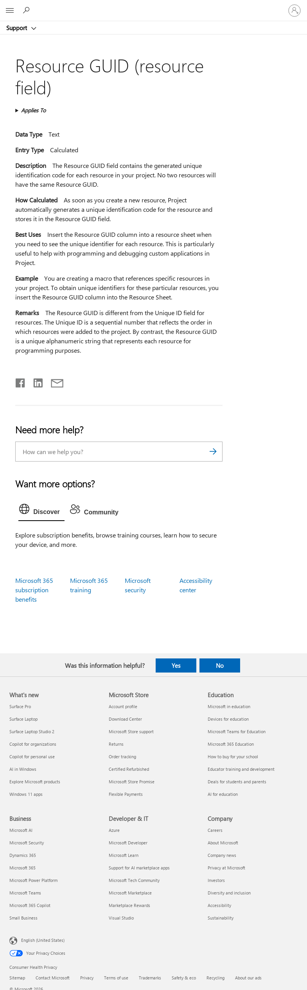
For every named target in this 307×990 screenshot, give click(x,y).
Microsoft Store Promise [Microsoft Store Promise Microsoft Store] (131, 781)
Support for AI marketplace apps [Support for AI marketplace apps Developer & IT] (139, 868)
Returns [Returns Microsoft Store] (116, 744)
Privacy (86, 978)
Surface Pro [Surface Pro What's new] (20, 706)
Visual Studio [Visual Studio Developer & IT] (121, 918)
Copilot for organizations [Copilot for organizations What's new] (32, 744)
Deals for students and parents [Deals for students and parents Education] (237, 781)
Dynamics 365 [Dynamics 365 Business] (22, 855)
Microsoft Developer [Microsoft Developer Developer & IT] (128, 843)
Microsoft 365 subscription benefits (34, 589)
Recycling (215, 978)
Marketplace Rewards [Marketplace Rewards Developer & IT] (129, 905)
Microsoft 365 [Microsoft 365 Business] (22, 868)
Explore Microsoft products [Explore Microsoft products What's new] (34, 781)
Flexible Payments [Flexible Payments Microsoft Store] (126, 794)
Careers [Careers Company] (215, 830)
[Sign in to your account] (294, 10)
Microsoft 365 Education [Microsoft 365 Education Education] (231, 744)
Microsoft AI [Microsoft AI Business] (20, 830)
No (220, 665)
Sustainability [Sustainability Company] (220, 918)
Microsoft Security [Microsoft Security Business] (26, 843)
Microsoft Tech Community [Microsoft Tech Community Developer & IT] (134, 880)
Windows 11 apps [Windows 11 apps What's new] (26, 794)
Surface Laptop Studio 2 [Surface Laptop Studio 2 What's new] (31, 731)
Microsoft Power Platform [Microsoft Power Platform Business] (33, 880)
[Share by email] (53, 381)
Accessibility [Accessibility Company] (219, 905)
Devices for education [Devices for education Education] (228, 719)
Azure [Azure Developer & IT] (114, 830)
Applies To (33, 110)
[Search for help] (27, 10)
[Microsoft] (153, 6)
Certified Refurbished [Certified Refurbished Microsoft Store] (129, 769)
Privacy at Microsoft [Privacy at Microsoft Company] (226, 868)
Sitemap (17, 978)
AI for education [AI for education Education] (223, 794)
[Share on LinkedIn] (35, 381)
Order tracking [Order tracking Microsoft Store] (122, 756)
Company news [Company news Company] (222, 855)
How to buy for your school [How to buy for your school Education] (233, 756)
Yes (176, 665)
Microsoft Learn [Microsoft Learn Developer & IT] (123, 855)
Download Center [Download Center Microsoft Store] (125, 719)
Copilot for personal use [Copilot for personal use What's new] (32, 756)
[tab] (41, 511)
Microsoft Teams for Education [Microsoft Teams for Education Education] (237, 731)
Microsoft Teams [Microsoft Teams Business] (25, 893)
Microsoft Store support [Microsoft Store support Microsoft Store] (131, 731)
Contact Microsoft (53, 978)
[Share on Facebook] (20, 381)
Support (17, 28)
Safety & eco (184, 978)
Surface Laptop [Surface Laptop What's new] (23, 719)
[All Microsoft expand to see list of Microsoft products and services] (9, 10)
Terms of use (116, 978)
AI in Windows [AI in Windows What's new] (22, 769)
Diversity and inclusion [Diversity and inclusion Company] (229, 893)
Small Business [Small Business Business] (23, 918)
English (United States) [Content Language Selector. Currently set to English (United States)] (43, 940)
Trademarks (150, 978)
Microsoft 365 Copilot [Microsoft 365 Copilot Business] (29, 905)
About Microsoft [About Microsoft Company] (223, 843)
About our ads (248, 978)
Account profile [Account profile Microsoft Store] (123, 706)
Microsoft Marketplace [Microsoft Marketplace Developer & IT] (130, 893)
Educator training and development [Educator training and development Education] (241, 769)
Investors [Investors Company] (216, 880)
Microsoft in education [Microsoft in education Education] (229, 706)
